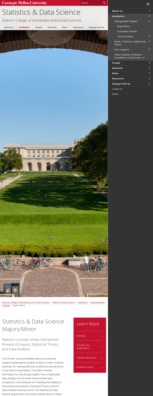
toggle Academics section (149, 16)
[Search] (93, 3)
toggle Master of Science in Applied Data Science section (149, 41)
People (38, 27)
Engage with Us (96, 27)
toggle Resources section (149, 78)
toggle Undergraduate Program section (149, 21)
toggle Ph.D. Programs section (149, 49)
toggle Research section (149, 68)
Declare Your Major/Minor (83, 346)
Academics (24, 27)
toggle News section (149, 73)
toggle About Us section (149, 10)
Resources (78, 27)
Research (52, 27)
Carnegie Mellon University (24, 3)
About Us (8, 27)
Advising (81, 335)
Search (104, 3)
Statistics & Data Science (41, 12)
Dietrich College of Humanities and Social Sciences (41, 20)
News (65, 27)
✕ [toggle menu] (148, 4)
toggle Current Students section (149, 36)
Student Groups (85, 367)
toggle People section (149, 63)
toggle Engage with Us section (149, 83)
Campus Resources (86, 357)
